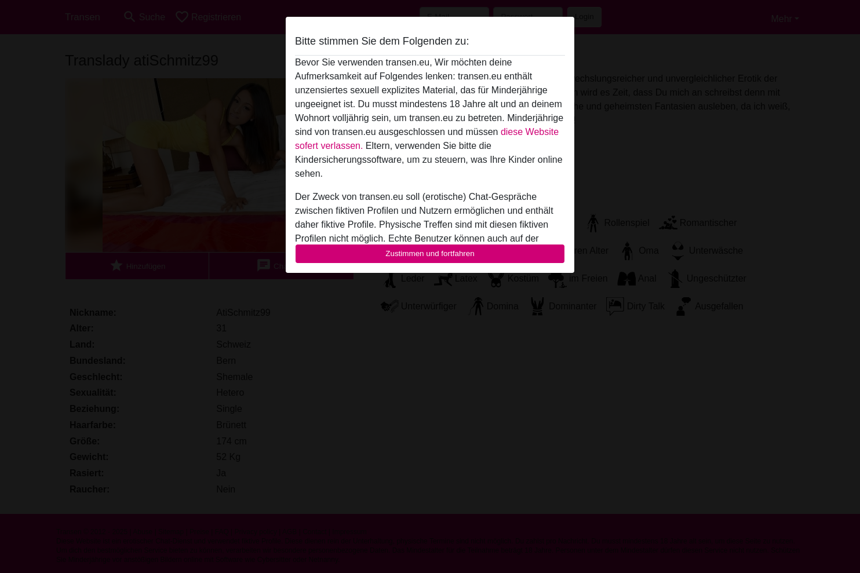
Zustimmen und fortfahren (430, 253)
